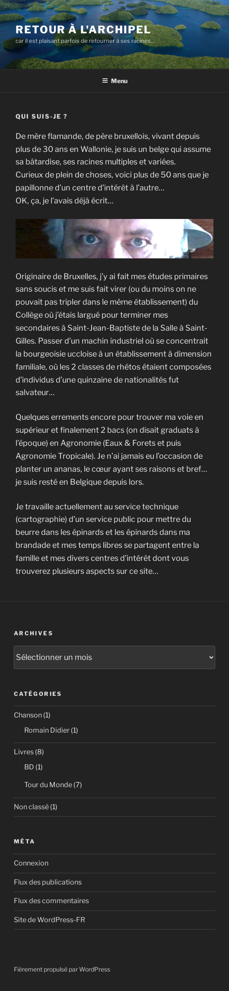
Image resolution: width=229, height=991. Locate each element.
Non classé (31, 807)
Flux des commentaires (51, 901)
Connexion (31, 863)
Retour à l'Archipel (83, 29)
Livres (24, 752)
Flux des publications (48, 882)
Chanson (28, 715)
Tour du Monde (48, 785)
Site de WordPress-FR (49, 920)
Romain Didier (47, 730)
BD (29, 767)
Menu (114, 80)
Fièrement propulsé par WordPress (62, 969)
